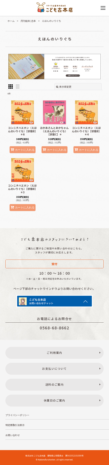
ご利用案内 (54, 353)
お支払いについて (54, 369)
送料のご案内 (54, 384)
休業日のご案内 (54, 400)
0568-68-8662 (54, 328)
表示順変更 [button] (63, 86)
